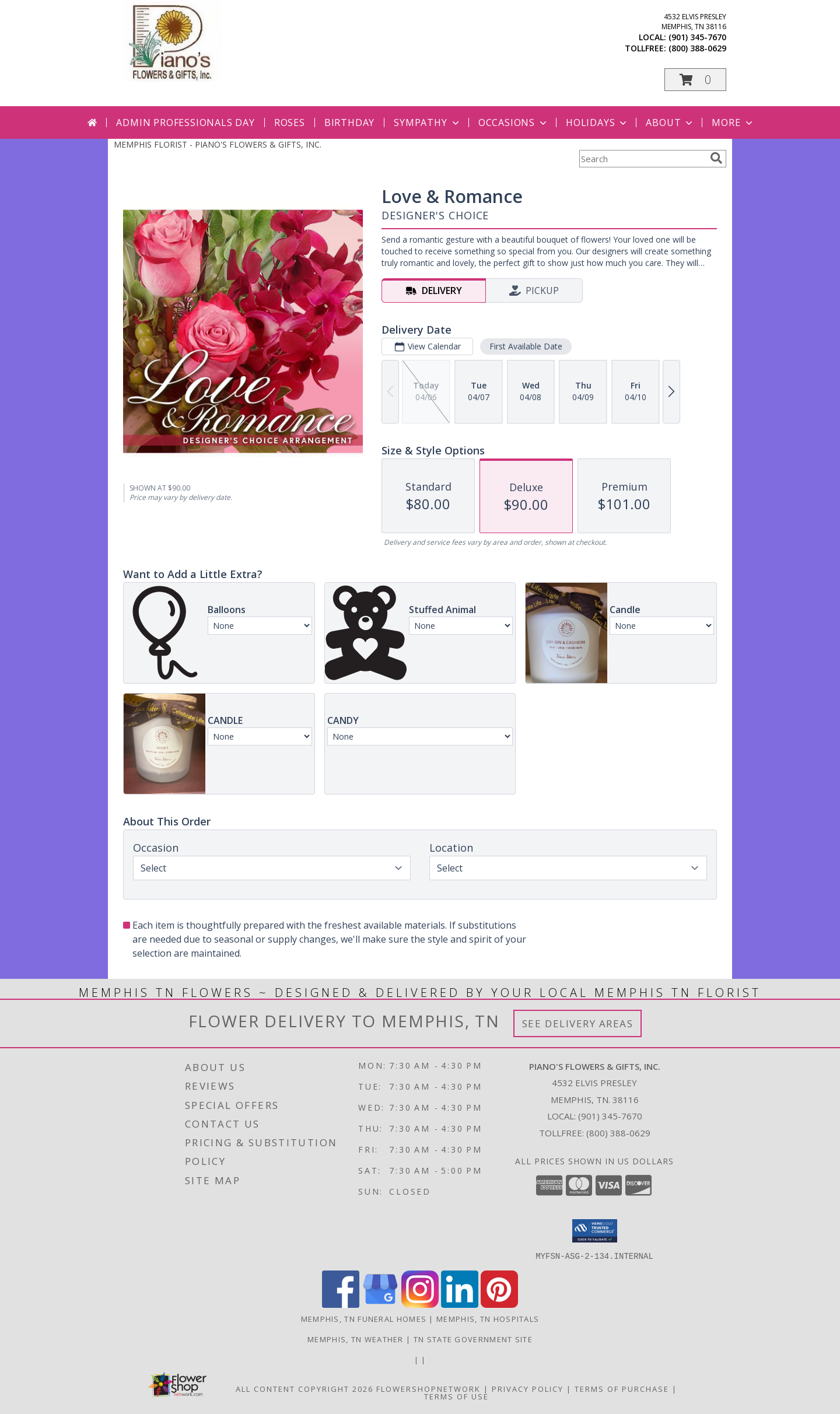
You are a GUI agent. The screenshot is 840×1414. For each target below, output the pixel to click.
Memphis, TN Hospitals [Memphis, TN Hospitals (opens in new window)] (487, 1318)
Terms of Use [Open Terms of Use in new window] (456, 1396)
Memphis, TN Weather (355, 1339)
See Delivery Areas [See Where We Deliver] (578, 1023)
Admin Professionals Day (185, 122)
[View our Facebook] (340, 1304)
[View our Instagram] (420, 1304)
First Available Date (525, 346)
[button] (695, 79)
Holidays (597, 122)
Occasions (513, 122)
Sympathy (427, 122)
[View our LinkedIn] (459, 1304)
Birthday (349, 122)
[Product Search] (642, 158)
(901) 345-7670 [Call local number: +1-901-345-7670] (697, 37)
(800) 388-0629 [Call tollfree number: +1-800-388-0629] (697, 48)
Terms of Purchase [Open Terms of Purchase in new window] (622, 1388)
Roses (289, 122)
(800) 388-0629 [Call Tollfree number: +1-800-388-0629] (618, 1133)
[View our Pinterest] (499, 1304)
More (733, 122)
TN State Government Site (473, 1339)
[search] (716, 158)
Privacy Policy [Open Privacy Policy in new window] (528, 1388)
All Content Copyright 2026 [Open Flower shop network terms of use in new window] (304, 1388)
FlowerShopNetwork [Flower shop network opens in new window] (428, 1388)
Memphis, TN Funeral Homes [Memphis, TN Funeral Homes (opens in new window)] (364, 1318)
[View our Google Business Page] (380, 1304)
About (670, 122)
